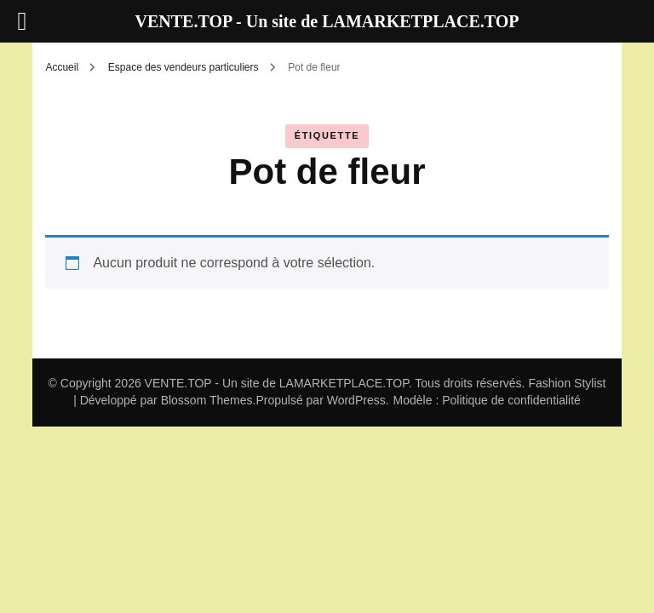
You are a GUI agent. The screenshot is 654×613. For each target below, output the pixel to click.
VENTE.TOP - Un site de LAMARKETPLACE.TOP (277, 383)
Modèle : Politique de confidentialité (487, 400)
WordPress (356, 400)
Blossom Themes (207, 400)
